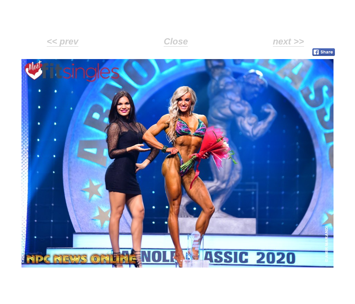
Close (176, 41)
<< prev (62, 41)
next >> (288, 41)
